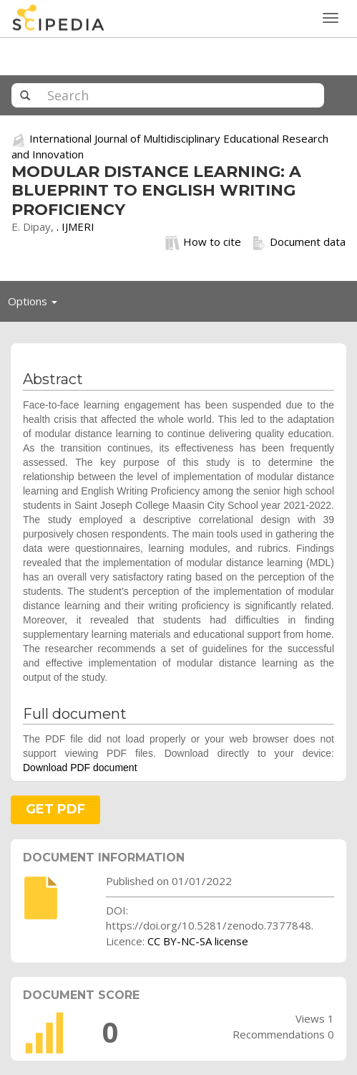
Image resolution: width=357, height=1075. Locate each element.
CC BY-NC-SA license (197, 941)
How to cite (203, 242)
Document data (299, 242)
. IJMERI (75, 226)
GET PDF (55, 809)
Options (36, 304)
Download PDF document (80, 767)
